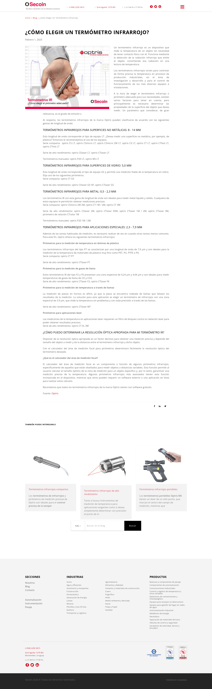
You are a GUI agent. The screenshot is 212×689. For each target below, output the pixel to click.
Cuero (108, 591)
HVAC (107, 597)
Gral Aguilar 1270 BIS (106, 7)
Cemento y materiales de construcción (122, 588)
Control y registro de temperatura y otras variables (165, 592)
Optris (55, 393)
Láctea (69, 600)
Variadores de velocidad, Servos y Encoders (164, 627)
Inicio (27, 18)
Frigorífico (109, 594)
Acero (69, 582)
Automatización (33, 599)
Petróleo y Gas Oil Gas (76, 607)
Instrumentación (33, 603)
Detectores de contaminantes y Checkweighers (163, 597)
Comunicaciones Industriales (162, 588)
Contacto (30, 590)
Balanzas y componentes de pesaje (165, 582)
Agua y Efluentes (74, 585)
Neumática (154, 616)
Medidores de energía (159, 613)
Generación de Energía (77, 597)
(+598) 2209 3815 (76, 7)
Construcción (72, 591)
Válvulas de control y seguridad (163, 622)
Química (70, 610)
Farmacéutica (73, 594)
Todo (77, 526)
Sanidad (108, 610)
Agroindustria (111, 582)
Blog (35, 18)
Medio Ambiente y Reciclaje (117, 600)
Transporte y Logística (76, 613)
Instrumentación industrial (161, 610)
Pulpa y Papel (111, 607)
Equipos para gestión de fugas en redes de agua (167, 606)
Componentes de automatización (164, 585)
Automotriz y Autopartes (78, 588)
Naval (107, 603)
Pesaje (28, 607)
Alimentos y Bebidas (114, 585)
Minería (70, 603)
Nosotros (30, 582)
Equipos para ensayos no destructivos (166, 602)
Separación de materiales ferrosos (165, 619)
